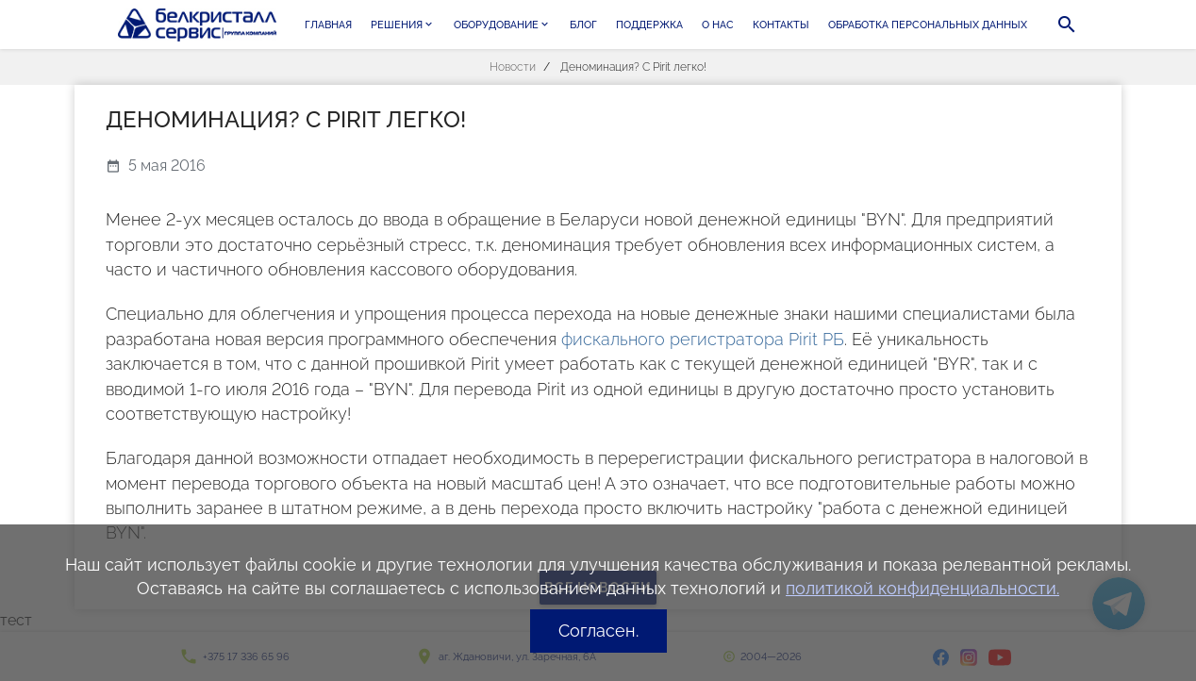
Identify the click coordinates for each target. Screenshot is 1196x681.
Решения (403, 24)
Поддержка (649, 24)
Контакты (781, 24)
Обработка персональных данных (927, 24)
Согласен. (598, 630)
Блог (583, 24)
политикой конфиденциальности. (922, 588)
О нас (718, 24)
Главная (328, 24)
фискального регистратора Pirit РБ (702, 339)
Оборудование (502, 24)
